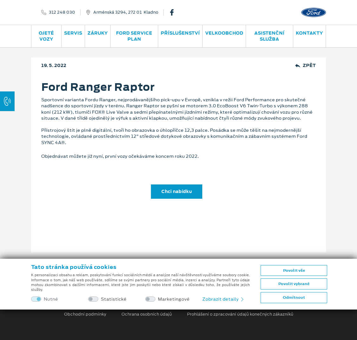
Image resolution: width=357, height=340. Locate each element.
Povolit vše (294, 270)
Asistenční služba (269, 36)
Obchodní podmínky (85, 314)
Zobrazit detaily (223, 299)
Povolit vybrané (293, 283)
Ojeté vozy (46, 36)
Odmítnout (294, 297)
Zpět (305, 66)
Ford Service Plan (134, 36)
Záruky (98, 33)
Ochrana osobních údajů (146, 314)
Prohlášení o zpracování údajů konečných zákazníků (240, 314)
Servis (73, 33)
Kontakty (309, 33)
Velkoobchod (224, 33)
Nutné (51, 299)
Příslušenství (180, 33)
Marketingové (174, 299)
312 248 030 (62, 12)
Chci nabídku (176, 191)
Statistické (114, 299)
